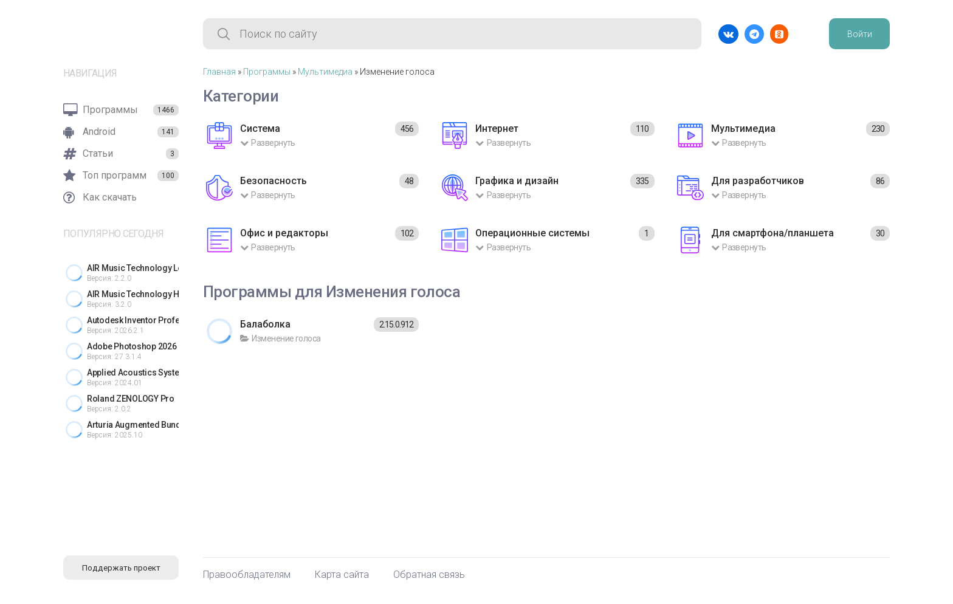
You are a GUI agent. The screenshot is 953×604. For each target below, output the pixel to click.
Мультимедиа (325, 72)
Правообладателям (247, 575)
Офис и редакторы (284, 233)
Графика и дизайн (517, 181)
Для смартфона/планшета (772, 233)
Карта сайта (342, 575)
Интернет (496, 128)
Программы (267, 72)
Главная (219, 72)
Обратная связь (429, 575)
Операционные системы (532, 233)
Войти (859, 34)
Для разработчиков (757, 181)
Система (260, 128)
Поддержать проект (121, 567)
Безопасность (273, 181)
